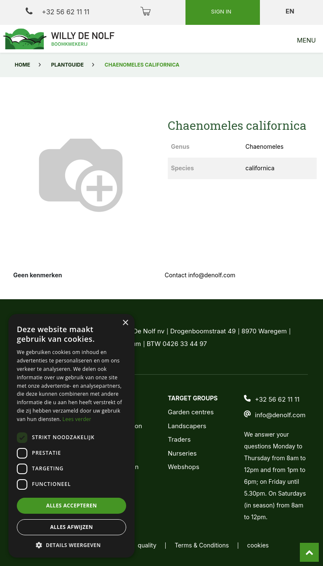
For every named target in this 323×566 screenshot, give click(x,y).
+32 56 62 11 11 (57, 11)
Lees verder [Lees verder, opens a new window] (77, 419)
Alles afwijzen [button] (71, 527)
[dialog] (71, 436)
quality (147, 545)
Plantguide (67, 65)
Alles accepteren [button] (71, 505)
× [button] (125, 323)
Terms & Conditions (202, 545)
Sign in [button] (222, 11)
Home (22, 65)
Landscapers (187, 426)
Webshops (183, 467)
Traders (179, 439)
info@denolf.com (280, 415)
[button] (71, 545)
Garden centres (191, 412)
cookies (258, 545)
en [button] (291, 11)
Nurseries (182, 453)
